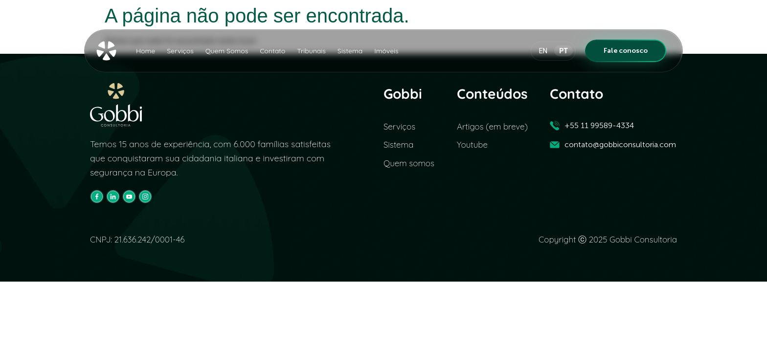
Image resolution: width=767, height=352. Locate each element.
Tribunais (311, 50)
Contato (272, 50)
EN (543, 51)
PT (563, 51)
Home (145, 50)
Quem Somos (226, 50)
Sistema (350, 50)
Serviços (180, 50)
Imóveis (386, 50)
